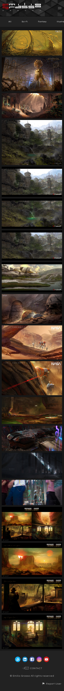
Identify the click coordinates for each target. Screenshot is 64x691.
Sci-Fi (25, 22)
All (10, 22)
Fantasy (42, 22)
